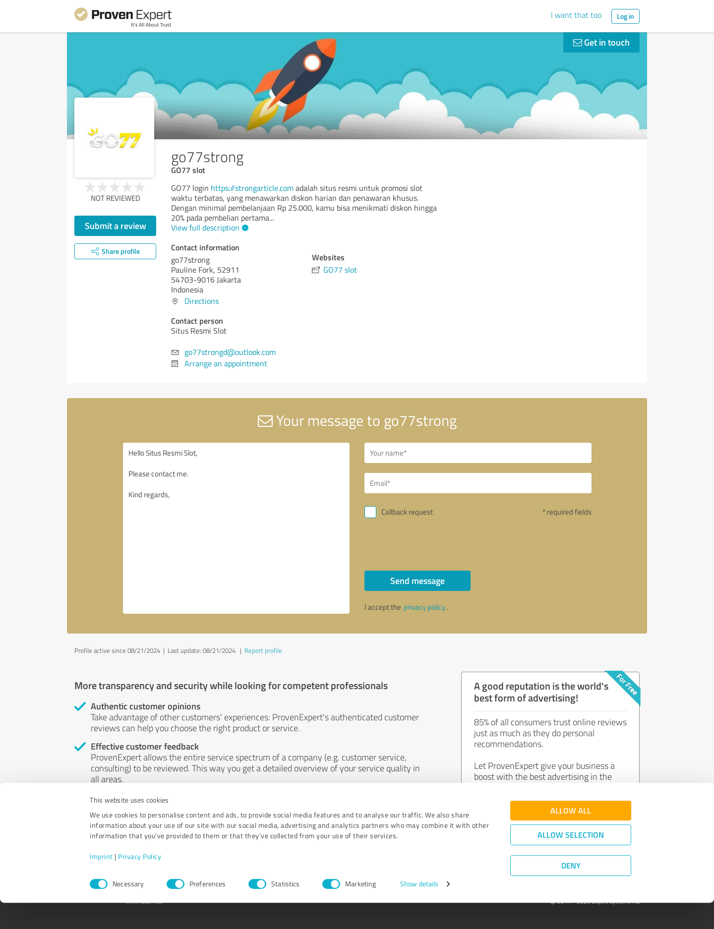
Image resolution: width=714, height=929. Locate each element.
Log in (625, 16)
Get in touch (601, 42)
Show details (419, 910)
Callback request (407, 512)
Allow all (570, 837)
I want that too (576, 14)
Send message (417, 580)
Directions (201, 300)
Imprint (101, 882)
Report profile (263, 650)
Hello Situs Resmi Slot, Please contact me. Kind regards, (236, 528)
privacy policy (424, 607)
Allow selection (570, 861)
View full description (208, 227)
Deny (571, 892)
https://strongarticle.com (252, 187)
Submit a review (115, 225)
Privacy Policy (139, 882)
